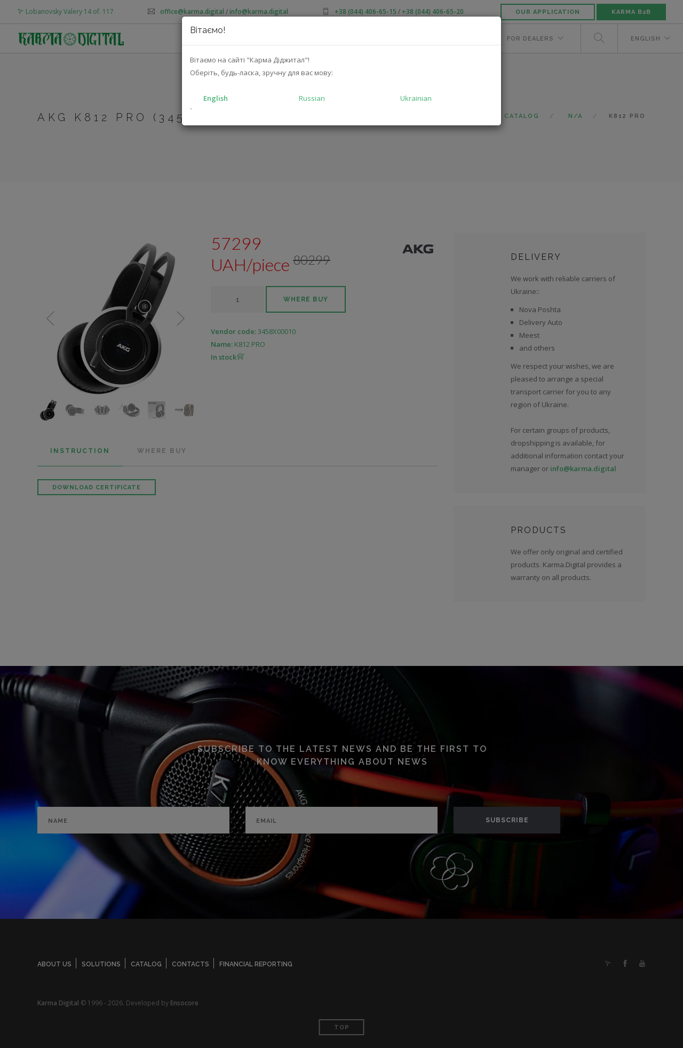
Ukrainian (416, 98)
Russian (312, 98)
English (215, 98)
